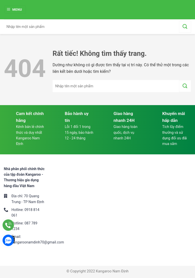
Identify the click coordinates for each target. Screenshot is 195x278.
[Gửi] (185, 27)
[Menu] (15, 10)
